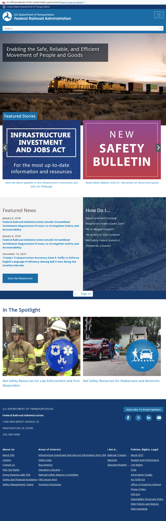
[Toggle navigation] (158, 15)
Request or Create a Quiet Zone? (105, 223)
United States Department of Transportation (28, 6)
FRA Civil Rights (11, 469)
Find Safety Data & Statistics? (103, 240)
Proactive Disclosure (49, 484)
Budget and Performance (145, 460)
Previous (5, 148)
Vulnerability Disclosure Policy (147, 499)
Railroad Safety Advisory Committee (58, 474)
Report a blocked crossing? (101, 218)
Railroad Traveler (118, 455)
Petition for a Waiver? (98, 245)
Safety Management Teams (18, 484)
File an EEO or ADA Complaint (103, 234)
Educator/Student (118, 464)
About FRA (8, 455)
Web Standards (139, 508)
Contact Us (9, 464)
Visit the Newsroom (20, 278)
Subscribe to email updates (143, 409)
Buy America (45, 464)
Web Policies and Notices (145, 503)
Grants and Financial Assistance (20, 479)
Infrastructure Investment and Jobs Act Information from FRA (72, 455)
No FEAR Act (138, 479)
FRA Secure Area (47, 479)
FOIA (133, 469)
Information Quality (141, 474)
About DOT (137, 455)
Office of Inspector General (146, 484)
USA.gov (135, 494)
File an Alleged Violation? (100, 229)
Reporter (112, 460)
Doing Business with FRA (16, 474)
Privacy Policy (138, 489)
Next (158, 148)
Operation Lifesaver (50, 469)
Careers (7, 460)
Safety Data (45, 460)
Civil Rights (137, 464)
